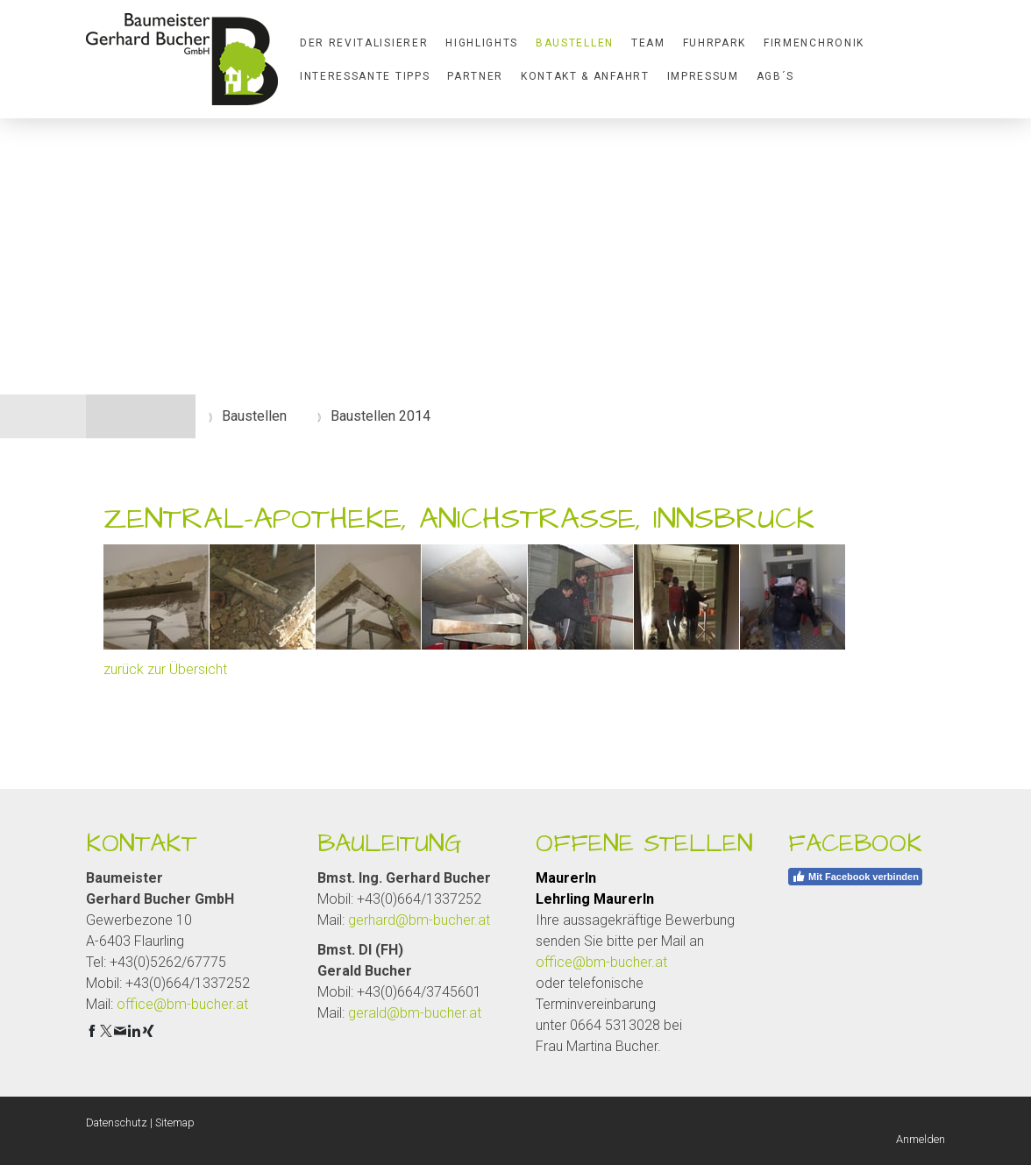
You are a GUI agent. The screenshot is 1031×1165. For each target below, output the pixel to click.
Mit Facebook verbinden (855, 877)
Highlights (481, 43)
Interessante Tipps (365, 76)
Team (648, 43)
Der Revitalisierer (364, 43)
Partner (475, 76)
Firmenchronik (814, 43)
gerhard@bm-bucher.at (419, 920)
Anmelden (920, 1139)
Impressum (703, 76)
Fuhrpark (714, 43)
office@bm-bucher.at (182, 1004)
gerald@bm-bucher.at (414, 1013)
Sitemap (175, 1122)
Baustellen (575, 43)
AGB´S (775, 76)
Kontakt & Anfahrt (585, 76)
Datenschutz (116, 1122)
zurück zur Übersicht (165, 669)
